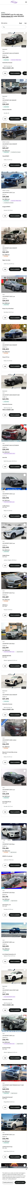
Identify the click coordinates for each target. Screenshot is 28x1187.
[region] (14, 1177)
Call (5, 73)
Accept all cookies (20, 1182)
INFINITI (3, 12)
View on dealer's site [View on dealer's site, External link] (8, 67)
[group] (14, 39)
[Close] (26, 1169)
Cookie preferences (8, 1182)
